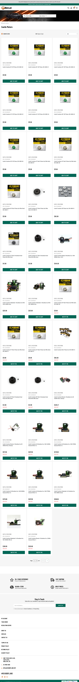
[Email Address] (34, 605)
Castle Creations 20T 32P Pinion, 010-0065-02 (65, 65)
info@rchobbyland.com (8, 668)
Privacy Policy (36, 608)
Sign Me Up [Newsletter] (60, 605)
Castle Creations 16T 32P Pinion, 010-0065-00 (14, 65)
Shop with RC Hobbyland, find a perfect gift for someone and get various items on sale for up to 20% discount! (39, 1)
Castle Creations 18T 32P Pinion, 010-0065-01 (39, 65)
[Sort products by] (72, 34)
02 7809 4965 (5, 664)
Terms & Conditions (28, 608)
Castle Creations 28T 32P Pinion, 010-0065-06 (14, 159)
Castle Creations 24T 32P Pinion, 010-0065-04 (39, 112)
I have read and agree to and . (26, 608)
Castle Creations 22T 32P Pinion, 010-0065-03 (14, 112)
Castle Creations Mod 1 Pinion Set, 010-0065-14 (65, 348)
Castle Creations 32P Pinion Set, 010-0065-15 (65, 206)
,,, (35, 560)
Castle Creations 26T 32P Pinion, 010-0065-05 (65, 112)
